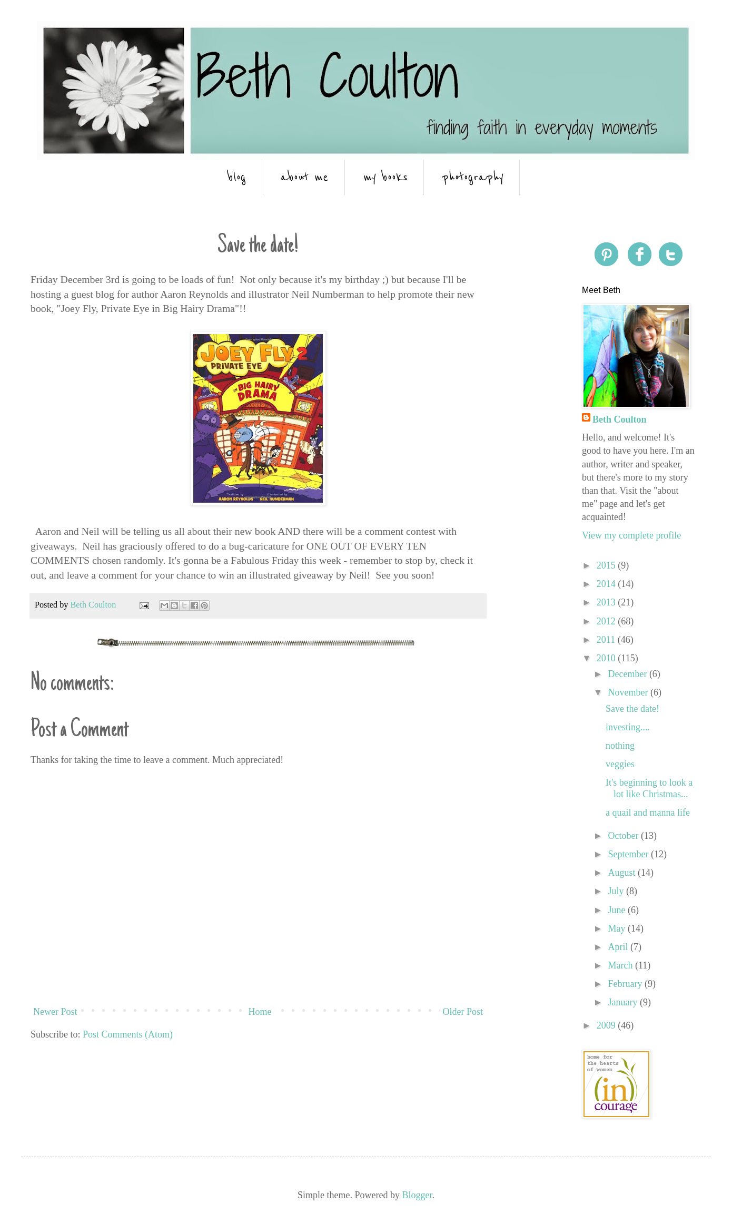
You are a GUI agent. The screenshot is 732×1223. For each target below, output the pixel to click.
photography (472, 177)
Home (260, 1011)
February (626, 984)
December (628, 674)
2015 (607, 565)
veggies (620, 764)
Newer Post (55, 1011)
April (619, 947)
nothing (620, 745)
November (629, 692)
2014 (607, 584)
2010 (607, 658)
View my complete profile (631, 535)
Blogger (417, 1195)
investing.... (628, 727)
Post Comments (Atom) (128, 1034)
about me (305, 177)
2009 (607, 1025)
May (618, 928)
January (623, 1002)
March (621, 965)
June (618, 910)
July (617, 891)
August (623, 872)
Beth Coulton (619, 419)
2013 (607, 602)
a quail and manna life (648, 812)
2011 (607, 639)
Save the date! (632, 708)
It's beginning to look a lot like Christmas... (649, 788)
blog (237, 177)
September (629, 854)
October (624, 835)
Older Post (463, 1011)
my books (386, 177)
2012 (607, 621)
